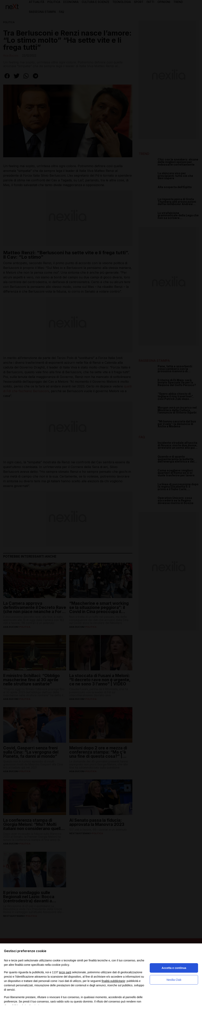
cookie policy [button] (60, 964)
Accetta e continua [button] (174, 967)
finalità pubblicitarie (113, 981)
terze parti (65, 972)
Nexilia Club (173, 979)
